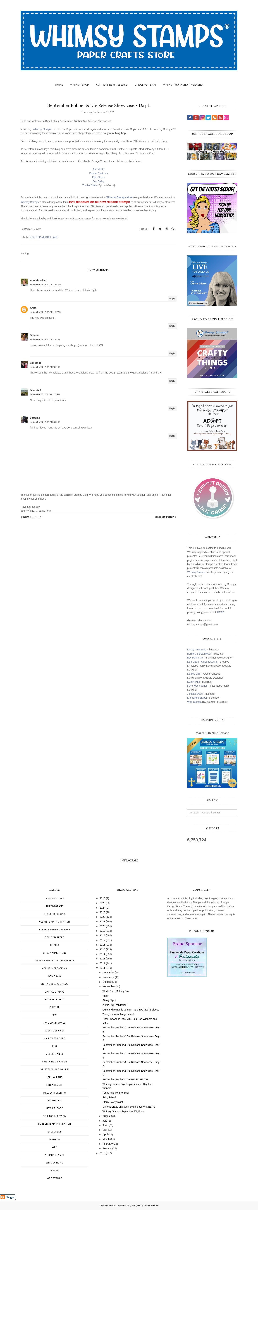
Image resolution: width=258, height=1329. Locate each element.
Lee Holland (55, 1196)
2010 (102, 1272)
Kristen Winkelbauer (54, 1188)
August (107, 1235)
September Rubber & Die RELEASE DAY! (125, 1198)
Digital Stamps (54, 1111)
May (105, 1249)
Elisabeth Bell (54, 1119)
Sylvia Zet (54, 1251)
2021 (102, 1040)
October (107, 1101)
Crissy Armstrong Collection (54, 1080)
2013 (102, 1077)
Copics (54, 1064)
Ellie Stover (98, 177)
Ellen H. (54, 1126)
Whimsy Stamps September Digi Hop (123, 1230)
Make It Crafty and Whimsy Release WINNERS (128, 1226)
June (105, 1244)
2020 (102, 1045)
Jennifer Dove (195, 693)
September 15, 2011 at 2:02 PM (45, 367)
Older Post (164, 517)
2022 (102, 1036)
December (108, 1091)
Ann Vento (98, 169)
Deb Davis (54, 1095)
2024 (102, 1027)
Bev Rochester (195, 657)
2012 (102, 1082)
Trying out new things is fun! (118, 1133)
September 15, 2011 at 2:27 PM (45, 394)
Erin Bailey (99, 181)
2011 (102, 1087)
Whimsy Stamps (42, 129)
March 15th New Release (212, 733)
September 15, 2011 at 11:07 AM (45, 312)
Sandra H (35, 362)
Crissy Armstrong (196, 649)
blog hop (34, 237)
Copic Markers (54, 1056)
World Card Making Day (115, 1110)
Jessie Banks (54, 1173)
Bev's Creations (54, 1033)
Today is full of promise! (115, 1212)
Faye (54, 1134)
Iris (54, 1165)
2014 (102, 1073)
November (108, 1096)
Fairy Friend (109, 1216)
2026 (102, 1017)
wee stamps (54, 1297)
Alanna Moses (54, 1018)
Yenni (54, 1290)
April (105, 1253)
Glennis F (35, 390)
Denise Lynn (194, 673)
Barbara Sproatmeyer (199, 653)
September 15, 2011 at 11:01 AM (45, 284)
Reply (172, 298)
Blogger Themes (151, 1325)
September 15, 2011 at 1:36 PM (45, 339)
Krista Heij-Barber (197, 697)
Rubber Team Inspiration (54, 1243)
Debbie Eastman (98, 173)
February (108, 1263)
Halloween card (55, 1157)
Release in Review (54, 1235)
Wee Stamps (194, 701)
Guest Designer (54, 1150)
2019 (102, 1050)
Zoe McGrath (89, 185)
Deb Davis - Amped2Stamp (202, 661)
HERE (220, 612)
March (106, 1258)
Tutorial (55, 1259)
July (105, 1240)
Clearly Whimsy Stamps (54, 1049)
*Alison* (35, 335)
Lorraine (35, 417)
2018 (102, 1054)
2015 (102, 1068)
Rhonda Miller (38, 280)
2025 (102, 1022)
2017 (102, 1059)
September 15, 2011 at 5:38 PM (45, 422)
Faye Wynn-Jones (197, 685)
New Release (50, 237)
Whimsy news (54, 1282)
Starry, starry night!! (113, 1221)
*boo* (105, 1115)
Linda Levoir (54, 1204)
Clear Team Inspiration (54, 1041)
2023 (102, 1031)
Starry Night (109, 1119)
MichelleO (54, 1220)
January (107, 1267)
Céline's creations (54, 1087)
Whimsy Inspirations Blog (120, 1325)
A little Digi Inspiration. (114, 1124)
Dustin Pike (193, 681)
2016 (102, 1064)
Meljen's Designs (54, 1212)
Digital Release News (55, 1103)
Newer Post (32, 517)
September (109, 1105)
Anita (33, 307)
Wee (54, 1266)
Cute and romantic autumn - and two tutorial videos (130, 1128)
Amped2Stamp (54, 1025)
